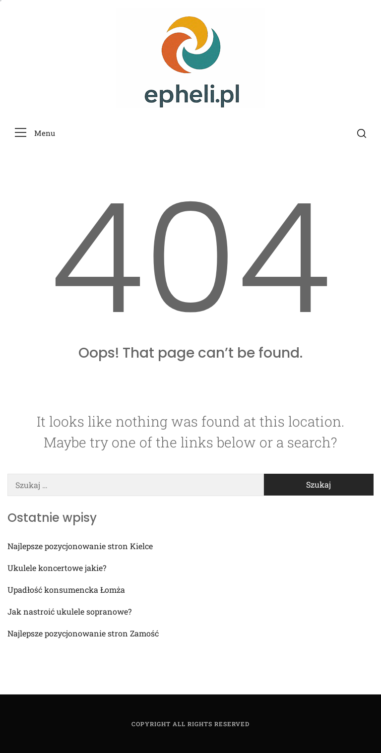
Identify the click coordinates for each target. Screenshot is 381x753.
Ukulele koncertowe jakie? (56, 568)
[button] (35, 133)
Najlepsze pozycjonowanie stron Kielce (80, 546)
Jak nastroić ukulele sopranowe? (69, 611)
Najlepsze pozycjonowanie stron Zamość (83, 633)
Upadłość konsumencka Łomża (66, 589)
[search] (361, 133)
